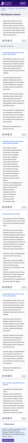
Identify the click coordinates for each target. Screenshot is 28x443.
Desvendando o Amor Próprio (11, 214)
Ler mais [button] (10, 436)
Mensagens (3, 8)
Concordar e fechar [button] (8, 440)
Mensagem (11, 8)
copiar (23, 40)
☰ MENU (23, 3)
